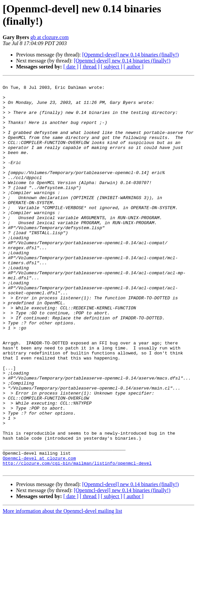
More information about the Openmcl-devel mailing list (62, 589)
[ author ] (134, 66)
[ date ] (70, 66)
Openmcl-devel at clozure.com (39, 534)
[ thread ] (90, 66)
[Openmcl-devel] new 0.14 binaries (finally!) (130, 54)
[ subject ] (111, 66)
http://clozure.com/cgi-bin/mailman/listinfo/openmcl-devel (77, 540)
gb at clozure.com (49, 37)
